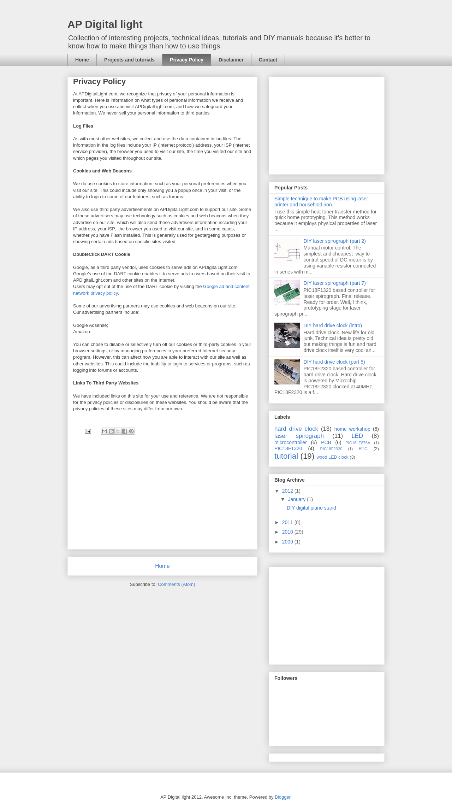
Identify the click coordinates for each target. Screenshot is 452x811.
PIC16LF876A (357, 443)
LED (357, 436)
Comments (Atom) (176, 584)
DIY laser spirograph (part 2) (335, 241)
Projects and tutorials (129, 60)
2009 (288, 542)
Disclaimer (231, 60)
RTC (363, 448)
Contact (268, 60)
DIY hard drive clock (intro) (333, 325)
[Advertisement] (162, 500)
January (297, 499)
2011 (288, 522)
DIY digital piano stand (311, 508)
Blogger (282, 797)
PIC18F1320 (288, 448)
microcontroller (290, 442)
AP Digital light (105, 24)
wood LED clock (333, 457)
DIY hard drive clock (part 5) (334, 362)
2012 (288, 491)
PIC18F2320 (331, 449)
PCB (326, 442)
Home (82, 60)
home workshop (352, 429)
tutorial (286, 456)
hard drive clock (296, 428)
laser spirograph (299, 436)
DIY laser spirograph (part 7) (335, 283)
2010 (288, 532)
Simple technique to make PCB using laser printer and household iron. (321, 201)
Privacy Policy (186, 60)
